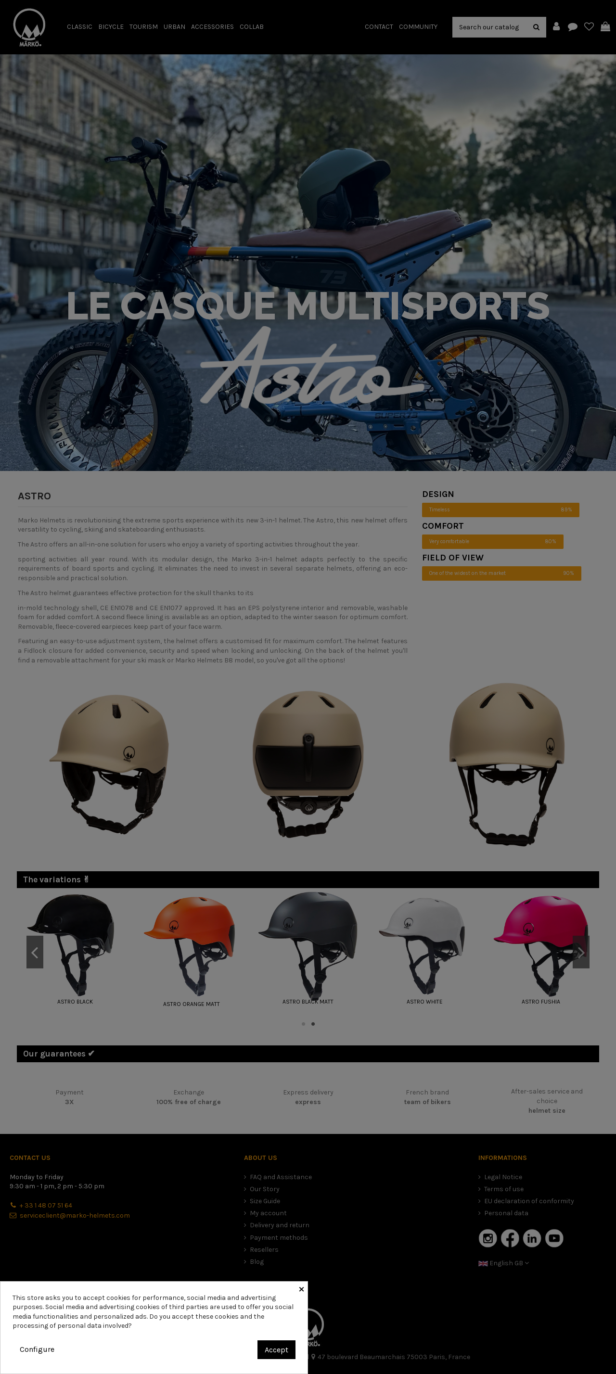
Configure (37, 1349)
